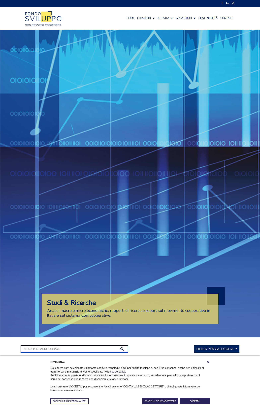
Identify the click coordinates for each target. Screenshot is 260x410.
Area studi (184, 18)
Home (130, 18)
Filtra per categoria (215, 349)
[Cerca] (74, 349)
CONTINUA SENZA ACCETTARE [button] (160, 401)
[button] (153, 18)
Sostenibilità (208, 18)
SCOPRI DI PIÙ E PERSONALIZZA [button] (69, 401)
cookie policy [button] (117, 371)
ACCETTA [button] (195, 401)
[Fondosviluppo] (43, 18)
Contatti (226, 18)
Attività (163, 18)
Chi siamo (144, 18)
